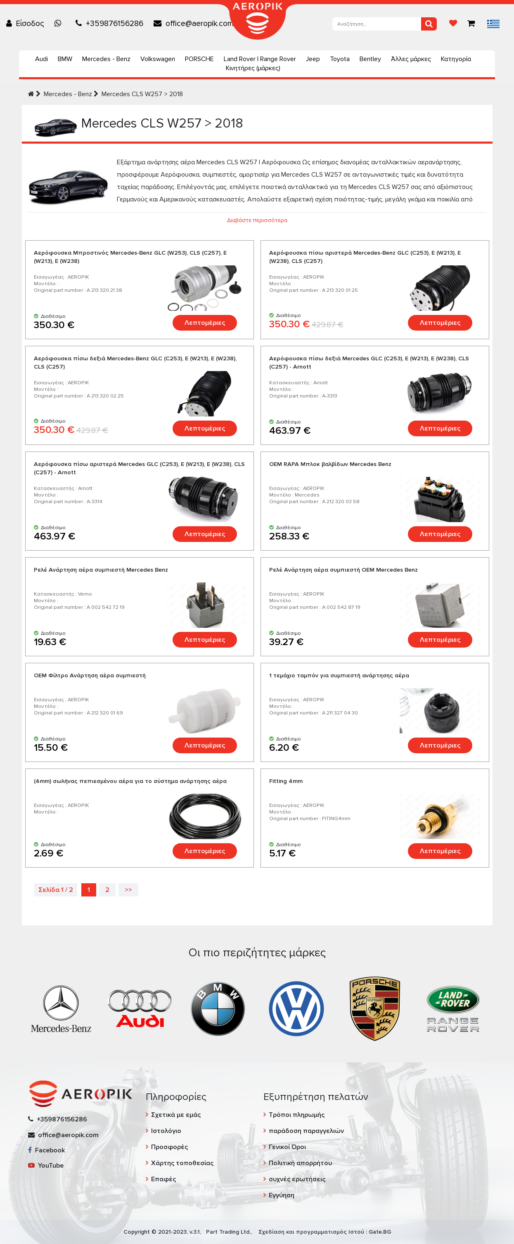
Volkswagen (157, 59)
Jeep (313, 59)
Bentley (370, 59)
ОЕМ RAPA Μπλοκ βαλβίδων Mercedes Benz (330, 464)
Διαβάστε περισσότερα (257, 220)
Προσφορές (169, 1147)
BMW (65, 59)
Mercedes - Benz (106, 59)
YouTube (46, 1165)
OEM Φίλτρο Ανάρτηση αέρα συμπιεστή (90, 675)
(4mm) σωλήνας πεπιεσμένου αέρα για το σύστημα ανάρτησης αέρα (130, 781)
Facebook (46, 1150)
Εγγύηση (281, 1195)
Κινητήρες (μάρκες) (253, 68)
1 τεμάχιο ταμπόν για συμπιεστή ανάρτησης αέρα (339, 675)
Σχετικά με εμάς (176, 1115)
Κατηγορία (456, 59)
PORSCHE (199, 59)
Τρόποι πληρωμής (297, 1115)
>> (128, 890)
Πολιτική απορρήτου (300, 1163)
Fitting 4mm (286, 781)
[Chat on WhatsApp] (59, 23)
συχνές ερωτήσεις (297, 1179)
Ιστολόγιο (166, 1131)
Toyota (340, 59)
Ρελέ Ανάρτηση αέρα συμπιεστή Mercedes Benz (101, 569)
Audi (41, 59)
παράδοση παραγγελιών (306, 1131)
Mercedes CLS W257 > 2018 (142, 94)
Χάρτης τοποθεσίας (182, 1163)
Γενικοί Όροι (287, 1147)
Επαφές (163, 1179)
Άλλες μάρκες (411, 59)
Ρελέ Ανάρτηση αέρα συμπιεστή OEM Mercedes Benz (343, 569)
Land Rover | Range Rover (260, 59)
